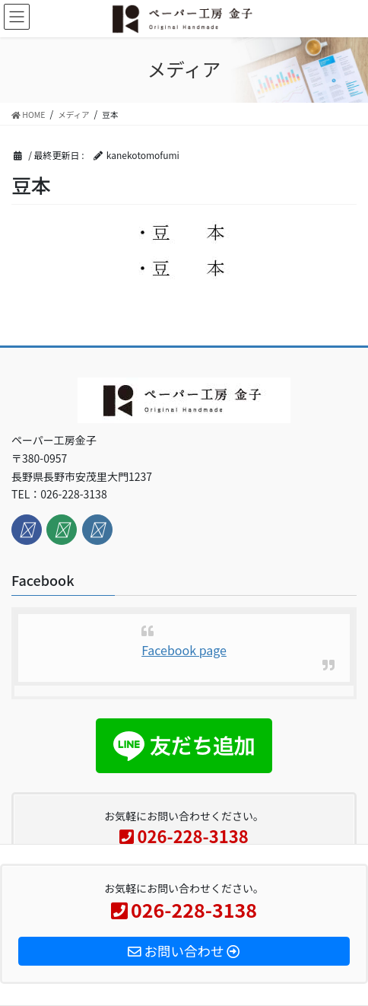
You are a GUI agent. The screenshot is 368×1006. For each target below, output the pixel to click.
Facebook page (184, 650)
